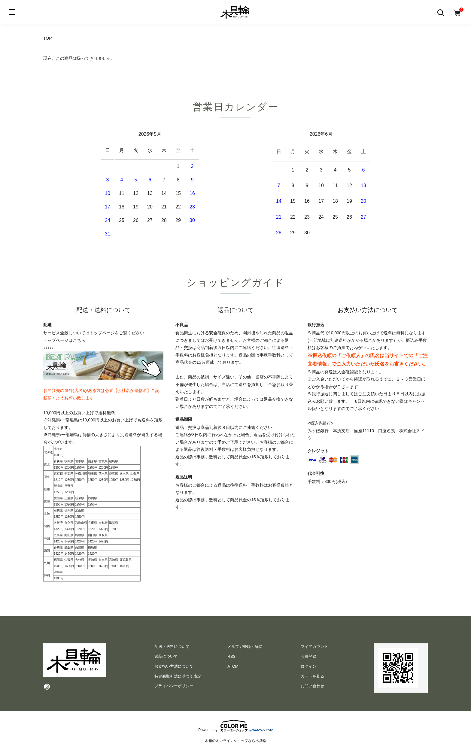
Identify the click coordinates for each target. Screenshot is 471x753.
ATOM (232, 666)
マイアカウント (314, 646)
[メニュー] (12, 12)
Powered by (235, 726)
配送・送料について (172, 646)
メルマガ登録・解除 (245, 646)
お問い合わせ (312, 686)
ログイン (308, 666)
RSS (231, 656)
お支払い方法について (173, 666)
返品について (166, 656)
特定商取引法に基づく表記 (177, 676)
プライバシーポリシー (173, 686)
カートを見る (312, 676)
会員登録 (308, 656)
